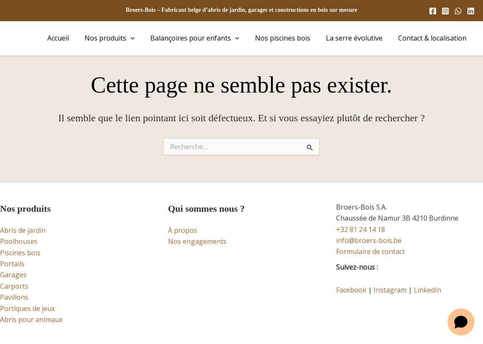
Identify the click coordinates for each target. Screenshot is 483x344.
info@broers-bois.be (369, 240)
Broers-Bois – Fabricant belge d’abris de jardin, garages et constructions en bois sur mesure (241, 10)
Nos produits (120, 38)
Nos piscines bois (288, 38)
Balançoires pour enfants (202, 38)
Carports (14, 286)
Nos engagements (197, 241)
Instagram (390, 290)
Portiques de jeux (27, 308)
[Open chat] (461, 322)
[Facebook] (433, 11)
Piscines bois (20, 252)
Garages (13, 274)
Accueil (70, 38)
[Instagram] (445, 11)
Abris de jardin (23, 230)
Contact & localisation (433, 38)
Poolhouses (19, 241)
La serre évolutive (357, 38)
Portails (12, 263)
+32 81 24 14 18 (360, 229)
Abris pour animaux (31, 319)
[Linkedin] (471, 11)
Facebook (351, 290)
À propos (182, 230)
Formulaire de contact (370, 251)
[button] (140, 38)
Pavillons (14, 297)
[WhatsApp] (458, 11)
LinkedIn (427, 290)
